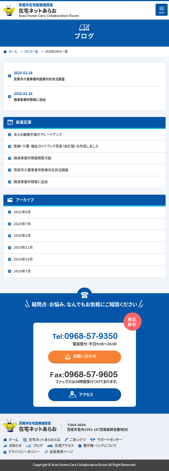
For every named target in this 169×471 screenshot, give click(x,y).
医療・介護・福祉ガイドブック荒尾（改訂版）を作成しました (56, 146)
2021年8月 (22, 212)
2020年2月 (22, 235)
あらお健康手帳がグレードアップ (38, 134)
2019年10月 (23, 259)
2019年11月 (23, 247)
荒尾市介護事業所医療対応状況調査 (41, 170)
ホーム (13, 51)
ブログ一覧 (31, 51)
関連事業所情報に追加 (31, 182)
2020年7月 (22, 224)
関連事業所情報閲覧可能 (32, 158)
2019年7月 (22, 271)
